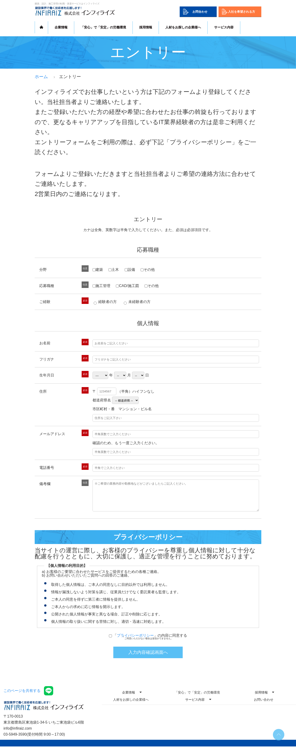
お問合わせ (199, 11)
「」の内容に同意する (150, 641)
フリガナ (46, 359)
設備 (130, 270)
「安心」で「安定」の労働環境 (103, 27)
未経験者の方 (137, 302)
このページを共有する (21, 696)
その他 (148, 270)
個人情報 (148, 323)
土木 (113, 270)
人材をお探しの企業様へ (183, 27)
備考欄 (44, 484)
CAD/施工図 (127, 286)
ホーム (41, 76)
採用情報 (145, 27)
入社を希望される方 (241, 11)
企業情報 (61, 27)
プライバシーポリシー (135, 641)
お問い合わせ (263, 705)
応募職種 (148, 250)
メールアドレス (52, 434)
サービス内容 (224, 27)
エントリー (148, 219)
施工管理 (101, 286)
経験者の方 (105, 302)
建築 (97, 270)
